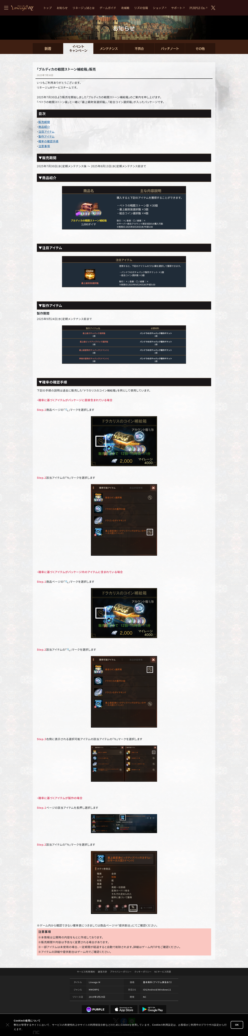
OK (237, 1024)
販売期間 (44, 122)
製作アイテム (46, 136)
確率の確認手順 (48, 141)
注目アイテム (46, 131)
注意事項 (44, 146)
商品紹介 (44, 127)
